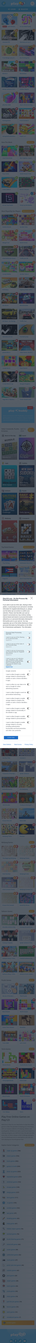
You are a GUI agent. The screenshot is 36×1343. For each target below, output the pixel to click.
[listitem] (18, 633)
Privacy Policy (29, 744)
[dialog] (18, 671)
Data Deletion (7, 744)
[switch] (28, 638)
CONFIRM (11, 737)
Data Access (18, 744)
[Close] (32, 599)
